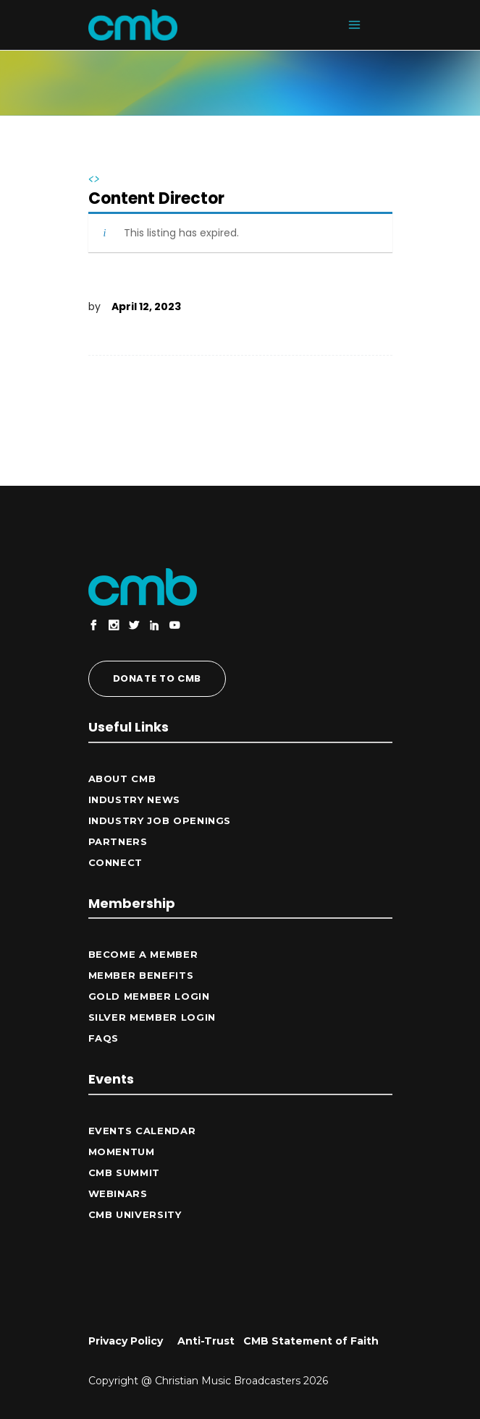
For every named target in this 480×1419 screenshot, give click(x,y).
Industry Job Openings (160, 820)
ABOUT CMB (122, 778)
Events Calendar (142, 1130)
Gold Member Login (149, 996)
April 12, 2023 (146, 306)
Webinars (118, 1193)
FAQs (103, 1038)
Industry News (134, 799)
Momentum (121, 1151)
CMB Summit (124, 1172)
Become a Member (143, 954)
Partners (118, 841)
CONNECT (115, 862)
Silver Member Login (152, 1017)
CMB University (135, 1214)
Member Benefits (141, 975)
